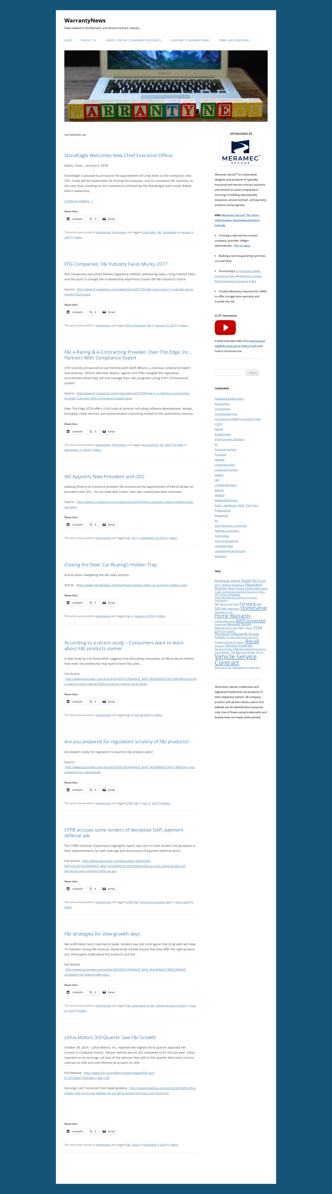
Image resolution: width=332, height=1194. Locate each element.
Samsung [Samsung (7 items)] (220, 645)
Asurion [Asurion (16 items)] (221, 588)
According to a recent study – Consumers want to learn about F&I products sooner (124, 645)
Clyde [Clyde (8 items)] (218, 591)
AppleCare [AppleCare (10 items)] (237, 585)
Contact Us (88, 40)
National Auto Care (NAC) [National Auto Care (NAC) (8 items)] (230, 627)
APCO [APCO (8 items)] (218, 585)
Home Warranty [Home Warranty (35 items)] (233, 615)
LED (217, 480)
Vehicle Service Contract (171, 1005)
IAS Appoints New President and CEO (104, 476)
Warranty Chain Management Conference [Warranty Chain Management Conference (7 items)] (237, 667)
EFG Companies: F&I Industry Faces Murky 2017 (115, 264)
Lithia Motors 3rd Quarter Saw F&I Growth (110, 1037)
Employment (223, 434)
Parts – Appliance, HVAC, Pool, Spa (236, 505)
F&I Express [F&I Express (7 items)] (226, 604)
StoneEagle (170, 232)
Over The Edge (174, 445)
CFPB (129, 803)
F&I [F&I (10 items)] (217, 604)
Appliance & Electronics (229, 399)
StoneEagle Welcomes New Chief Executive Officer (118, 155)
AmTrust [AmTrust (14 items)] (259, 580)
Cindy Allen (149, 232)
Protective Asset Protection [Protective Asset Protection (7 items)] (230, 642)
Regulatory (221, 515)
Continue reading (78, 201)
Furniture (221, 454)
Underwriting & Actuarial (230, 551)
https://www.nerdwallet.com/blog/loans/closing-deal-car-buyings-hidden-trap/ (131, 585)
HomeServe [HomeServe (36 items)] (254, 608)
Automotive (103, 232)
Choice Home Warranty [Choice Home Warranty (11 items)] (251, 588)
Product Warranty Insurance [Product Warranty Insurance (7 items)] (242, 637)
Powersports (223, 510)
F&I (159, 232)
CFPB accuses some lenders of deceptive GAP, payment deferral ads (123, 832)
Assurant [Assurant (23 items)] (253, 584)
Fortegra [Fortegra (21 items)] (247, 603)
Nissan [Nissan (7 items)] (249, 627)
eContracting (150, 445)
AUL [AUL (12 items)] (231, 588)
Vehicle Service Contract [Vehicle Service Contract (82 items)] (236, 659)
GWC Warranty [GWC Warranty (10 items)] (230, 609)
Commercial (222, 409)
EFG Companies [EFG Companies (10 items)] (230, 595)
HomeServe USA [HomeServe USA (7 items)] (223, 612)
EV (216, 444)
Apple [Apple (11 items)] (226, 585)
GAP (168, 902)
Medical (219, 495)
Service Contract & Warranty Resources (133, 40)
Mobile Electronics (226, 500)
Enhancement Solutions (230, 439)
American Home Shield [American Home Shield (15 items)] (233, 580)
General (219, 460)
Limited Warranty (226, 485)
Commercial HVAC (226, 414)
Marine (219, 490)
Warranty (221, 556)
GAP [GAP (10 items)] (259, 604)
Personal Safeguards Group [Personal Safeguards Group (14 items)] (237, 634)
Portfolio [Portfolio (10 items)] (220, 637)
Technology (119, 232)
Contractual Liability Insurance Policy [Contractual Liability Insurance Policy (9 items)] (243, 592)
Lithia (134, 1145)
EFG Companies (136, 325)
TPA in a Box (241, 245)
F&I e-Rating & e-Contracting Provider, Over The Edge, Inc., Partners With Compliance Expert (127, 355)
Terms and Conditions (234, 40)
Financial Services (226, 449)
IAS (133, 538)
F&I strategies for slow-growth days (102, 933)
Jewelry (219, 475)
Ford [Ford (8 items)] (236, 604)
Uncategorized (224, 546)
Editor (78, 237)
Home (68, 40)
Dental (219, 429)
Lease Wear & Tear (143, 1005)
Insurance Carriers (226, 470)
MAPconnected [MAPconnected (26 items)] (251, 620)
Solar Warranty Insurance (231, 526)
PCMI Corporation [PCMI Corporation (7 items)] (225, 631)
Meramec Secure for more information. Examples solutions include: (237, 220)
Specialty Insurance (227, 531)
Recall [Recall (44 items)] (252, 641)
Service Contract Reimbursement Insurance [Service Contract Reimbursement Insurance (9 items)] (240, 649)
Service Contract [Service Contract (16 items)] (238, 645)
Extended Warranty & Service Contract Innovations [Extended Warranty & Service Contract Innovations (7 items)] (236, 599)
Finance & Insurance (152, 902)
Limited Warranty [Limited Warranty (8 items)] (225, 621)
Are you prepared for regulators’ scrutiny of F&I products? (126, 741)
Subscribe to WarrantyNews (189, 40)
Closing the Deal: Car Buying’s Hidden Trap (110, 564)
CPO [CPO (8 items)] (217, 594)
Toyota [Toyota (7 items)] (259, 652)
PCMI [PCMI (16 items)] (258, 627)
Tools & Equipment (227, 541)
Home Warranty (225, 465)
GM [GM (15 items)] (217, 608)
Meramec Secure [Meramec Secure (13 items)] (239, 624)
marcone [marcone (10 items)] (220, 624)
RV (216, 520)
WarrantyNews (85, 20)
